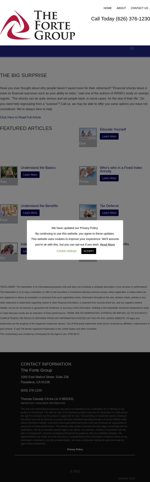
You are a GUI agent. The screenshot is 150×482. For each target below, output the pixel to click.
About (121, 8)
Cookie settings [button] (67, 250)
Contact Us (139, 8)
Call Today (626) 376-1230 (120, 19)
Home (108, 8)
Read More (107, 244)
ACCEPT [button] (89, 251)
